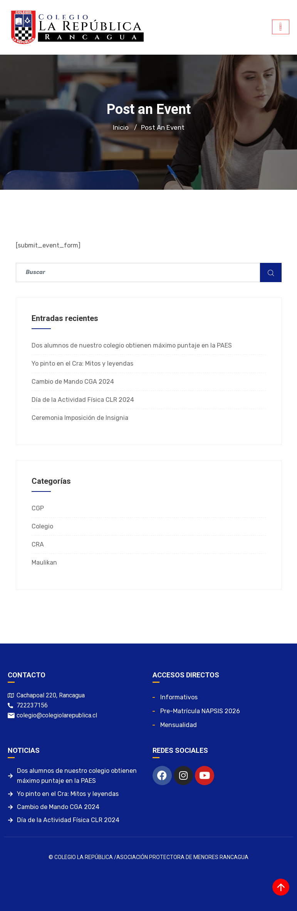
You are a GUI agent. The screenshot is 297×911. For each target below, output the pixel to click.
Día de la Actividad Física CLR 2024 (83, 399)
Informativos (179, 697)
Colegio (42, 526)
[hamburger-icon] (280, 27)
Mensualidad (178, 725)
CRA (38, 544)
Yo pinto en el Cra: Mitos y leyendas (82, 363)
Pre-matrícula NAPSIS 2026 (200, 711)
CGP (38, 508)
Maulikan (44, 562)
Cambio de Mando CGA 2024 (73, 381)
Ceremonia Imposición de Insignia (80, 417)
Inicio (121, 127)
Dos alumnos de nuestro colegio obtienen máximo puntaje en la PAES (132, 345)
